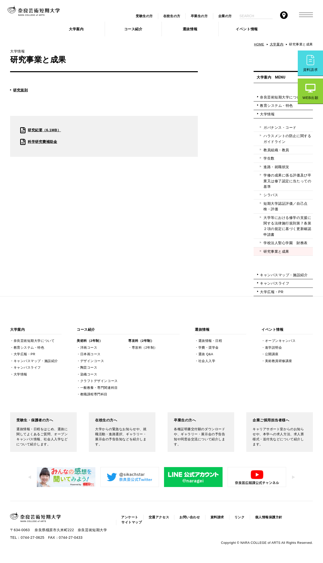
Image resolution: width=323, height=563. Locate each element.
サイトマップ (131, 522)
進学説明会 (273, 347)
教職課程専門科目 (93, 394)
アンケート (129, 517)
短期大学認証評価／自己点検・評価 (285, 206)
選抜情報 (190, 29)
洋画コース (88, 347)
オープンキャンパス (280, 341)
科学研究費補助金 (42, 142)
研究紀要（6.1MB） (44, 130)
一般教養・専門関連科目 (99, 388)
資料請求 (310, 70)
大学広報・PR (271, 292)
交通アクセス (159, 517)
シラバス (270, 195)
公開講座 (272, 354)
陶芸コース (88, 367)
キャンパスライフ (274, 283)
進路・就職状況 (276, 167)
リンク (239, 517)
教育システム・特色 (276, 106)
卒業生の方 (199, 16)
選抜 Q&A (205, 354)
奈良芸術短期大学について (282, 97)
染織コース (88, 374)
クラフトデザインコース (99, 381)
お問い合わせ (189, 517)
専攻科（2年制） (141, 341)
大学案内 (76, 29)
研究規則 (20, 90)
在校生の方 (171, 16)
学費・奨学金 (208, 347)
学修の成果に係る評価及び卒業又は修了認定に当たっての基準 (287, 181)
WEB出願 (310, 98)
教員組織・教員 (276, 150)
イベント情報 (247, 29)
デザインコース (92, 361)
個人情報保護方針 (268, 517)
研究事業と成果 (276, 251)
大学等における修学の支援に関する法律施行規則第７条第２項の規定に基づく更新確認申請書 (287, 226)
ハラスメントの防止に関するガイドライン (287, 138)
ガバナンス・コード (280, 127)
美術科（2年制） (89, 341)
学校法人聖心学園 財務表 (285, 243)
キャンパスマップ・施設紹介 (284, 275)
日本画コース (90, 354)
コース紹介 (133, 29)
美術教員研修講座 (278, 361)
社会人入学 (207, 361)
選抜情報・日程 (210, 341)
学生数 (269, 158)
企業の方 (225, 16)
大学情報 (267, 114)
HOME (259, 44)
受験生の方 (144, 16)
